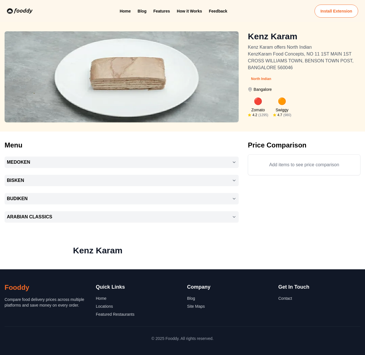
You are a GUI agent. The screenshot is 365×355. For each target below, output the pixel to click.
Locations (104, 306)
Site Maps (196, 306)
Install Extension (336, 11)
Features (161, 11)
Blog (142, 11)
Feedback (218, 11)
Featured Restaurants (115, 314)
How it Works (189, 11)
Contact (285, 298)
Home (125, 11)
